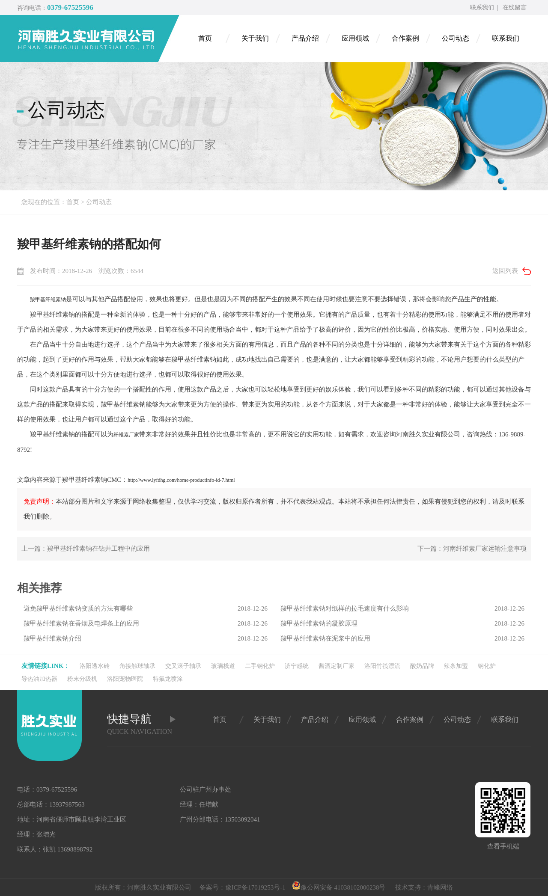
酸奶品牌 (422, 666)
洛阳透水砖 (95, 666)
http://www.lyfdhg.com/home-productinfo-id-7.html (181, 480)
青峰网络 (440, 887)
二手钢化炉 (260, 666)
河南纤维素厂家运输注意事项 (485, 548)
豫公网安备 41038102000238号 (339, 887)
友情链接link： (45, 665)
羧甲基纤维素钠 (48, 300)
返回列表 (505, 270)
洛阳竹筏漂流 (382, 666)
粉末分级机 (82, 679)
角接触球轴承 (137, 666)
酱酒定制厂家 (336, 666)
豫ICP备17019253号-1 (255, 887)
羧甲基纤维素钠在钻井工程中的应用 (98, 548)
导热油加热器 (39, 679)
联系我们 (482, 7)
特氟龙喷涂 (168, 679)
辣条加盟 (456, 666)
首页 (72, 202)
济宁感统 (297, 666)
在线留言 (515, 7)
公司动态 (99, 202)
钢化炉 (487, 666)
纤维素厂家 (126, 435)
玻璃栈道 (223, 666)
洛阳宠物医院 (125, 679)
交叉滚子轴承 (183, 666)
